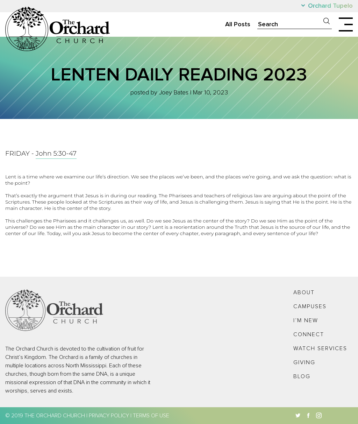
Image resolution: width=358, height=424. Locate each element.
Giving (304, 362)
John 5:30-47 (56, 153)
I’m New (305, 320)
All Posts (237, 24)
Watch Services (320, 348)
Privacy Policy (109, 415)
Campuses (310, 306)
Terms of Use (151, 415)
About (304, 292)
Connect (308, 334)
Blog (301, 376)
